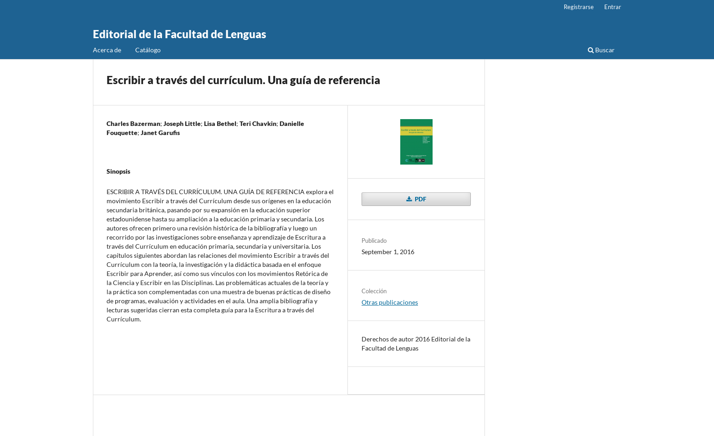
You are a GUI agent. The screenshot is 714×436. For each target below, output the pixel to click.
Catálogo (148, 50)
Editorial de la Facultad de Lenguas (179, 33)
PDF (419, 199)
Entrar (612, 6)
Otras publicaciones (390, 302)
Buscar (601, 50)
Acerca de (107, 50)
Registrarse (579, 6)
